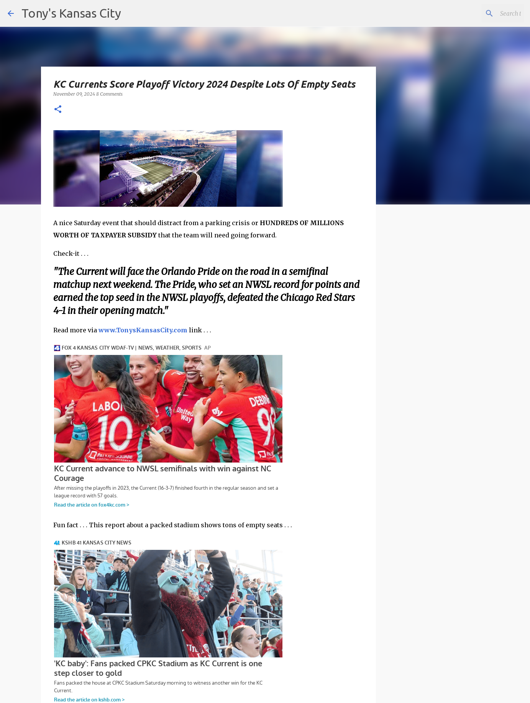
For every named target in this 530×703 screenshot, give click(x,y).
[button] (57, 110)
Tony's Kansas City (71, 13)
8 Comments (109, 94)
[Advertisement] (438, 343)
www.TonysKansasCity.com (142, 330)
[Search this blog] (483, 13)
